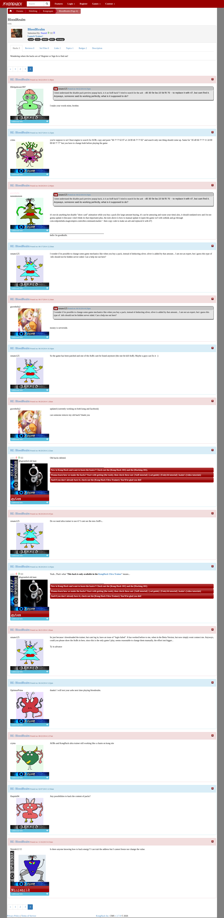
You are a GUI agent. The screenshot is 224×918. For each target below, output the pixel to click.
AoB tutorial (141, 475)
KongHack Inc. (102, 916)
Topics (70, 48)
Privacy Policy (13, 916)
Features (59, 4)
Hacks (16, 48)
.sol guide (154, 475)
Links (57, 48)
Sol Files (44, 48)
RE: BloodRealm (20, 79)
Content (110, 4)
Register (83, 4)
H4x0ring (33, 11)
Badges (83, 48)
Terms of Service (28, 916)
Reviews (29, 48)
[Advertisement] (106, 12)
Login (71, 4)
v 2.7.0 (118, 916)
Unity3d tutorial (169, 475)
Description (97, 48)
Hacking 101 (140, 470)
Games (96, 4)
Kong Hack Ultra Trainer (107, 480)
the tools (108, 475)
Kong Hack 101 (118, 470)
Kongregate (48, 11)
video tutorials (193, 475)
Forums (19, 11)
